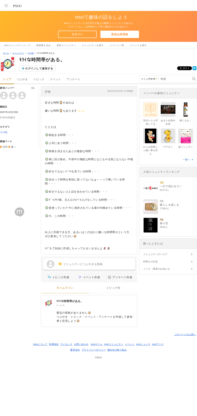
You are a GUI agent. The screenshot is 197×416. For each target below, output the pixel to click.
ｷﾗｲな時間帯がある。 (69, 351)
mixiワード (158, 394)
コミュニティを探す (93, 45)
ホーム (6, 103)
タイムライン (64, 338)
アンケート (74, 129)
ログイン (77, 34)
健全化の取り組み (117, 400)
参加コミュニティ (66, 45)
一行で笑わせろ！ (171, 284)
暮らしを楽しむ (169, 303)
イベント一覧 (116, 45)
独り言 (164, 321)
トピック (38, 129)
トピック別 (113, 338)
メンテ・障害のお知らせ (156, 367)
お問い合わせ (81, 394)
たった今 (60, 355)
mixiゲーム (97, 394)
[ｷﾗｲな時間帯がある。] (49, 353)
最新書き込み (43, 45)
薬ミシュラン (185, 245)
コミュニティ (18, 103)
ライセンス (66, 394)
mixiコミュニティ (113, 394)
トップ (7, 129)
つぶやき (22, 129)
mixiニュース (143, 394)
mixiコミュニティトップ (17, 45)
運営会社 (75, 400)
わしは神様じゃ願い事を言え (150, 248)
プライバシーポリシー (94, 400)
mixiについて (40, 394)
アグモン (168, 245)
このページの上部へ (185, 384)
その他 (31, 103)
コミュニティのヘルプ (155, 352)
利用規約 (54, 394)
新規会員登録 (119, 34)
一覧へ (186, 258)
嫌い (13, 197)
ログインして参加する (39, 118)
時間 (5, 197)
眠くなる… (186, 218)
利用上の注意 (150, 360)
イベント (55, 129)
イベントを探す (138, 45)
